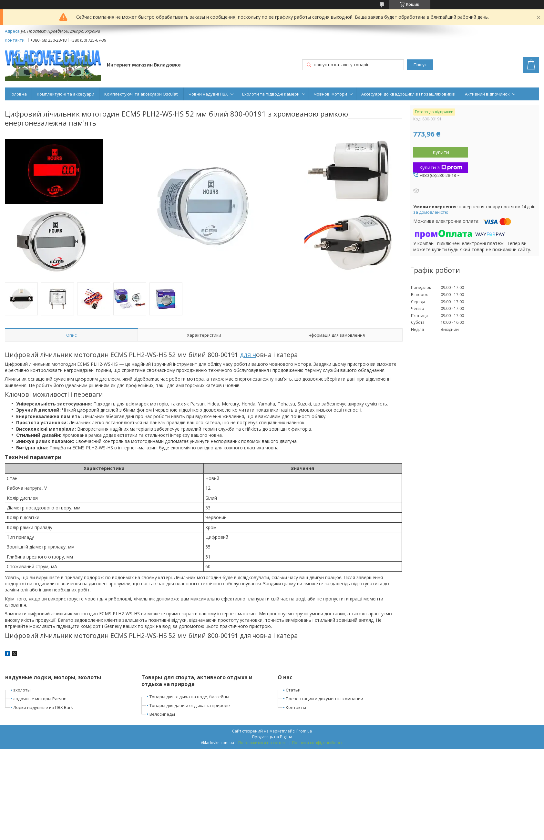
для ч (248, 354)
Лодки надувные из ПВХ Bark (43, 707)
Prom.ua (304, 731)
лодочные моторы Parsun (40, 699)
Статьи (293, 690)
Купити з (440, 167)
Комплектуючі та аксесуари (65, 94)
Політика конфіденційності (318, 742)
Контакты (296, 707)
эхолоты (22, 690)
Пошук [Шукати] (420, 64)
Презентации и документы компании (324, 699)
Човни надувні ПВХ (208, 94)
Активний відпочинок (487, 94)
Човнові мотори (330, 94)
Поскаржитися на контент (263, 742)
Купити (441, 152)
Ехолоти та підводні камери (271, 94)
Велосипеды (162, 714)
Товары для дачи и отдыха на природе (189, 705)
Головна (18, 94)
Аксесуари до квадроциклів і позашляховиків (408, 94)
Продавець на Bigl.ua (272, 737)
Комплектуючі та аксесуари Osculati (141, 94)
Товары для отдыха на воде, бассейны (189, 697)
